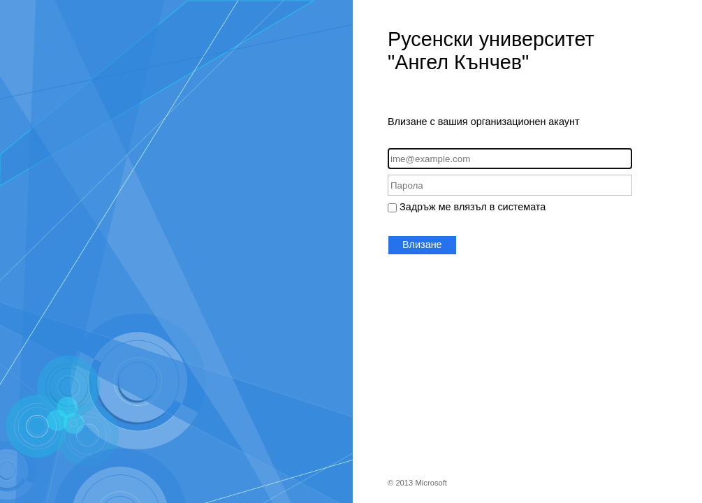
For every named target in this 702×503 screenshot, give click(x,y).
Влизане (422, 244)
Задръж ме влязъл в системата (473, 206)
